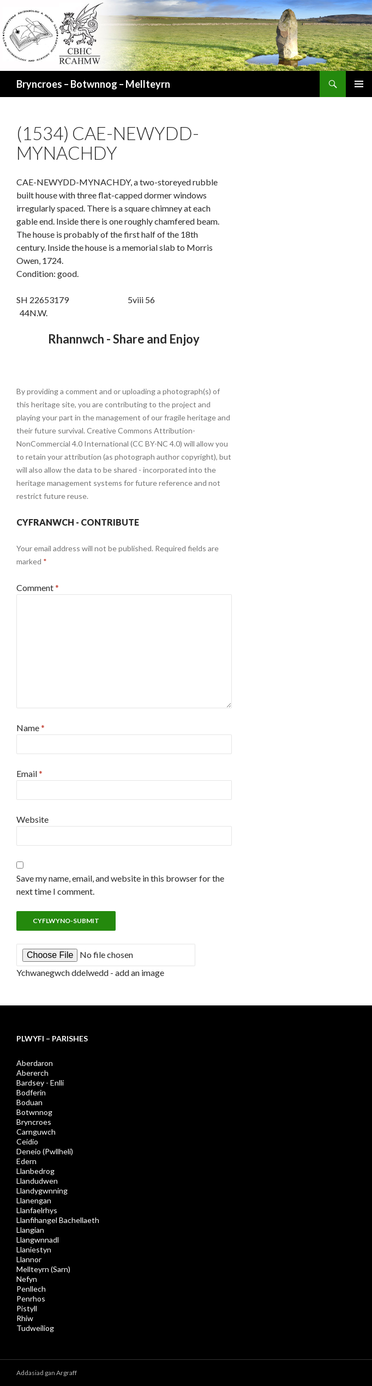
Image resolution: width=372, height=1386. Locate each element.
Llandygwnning (42, 1190)
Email (29, 773)
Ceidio (27, 1141)
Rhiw (24, 1318)
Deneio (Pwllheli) (44, 1151)
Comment (37, 587)
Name (30, 727)
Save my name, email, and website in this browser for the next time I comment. (120, 884)
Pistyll (26, 1308)
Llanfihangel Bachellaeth (57, 1220)
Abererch (32, 1072)
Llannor (28, 1259)
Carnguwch (36, 1131)
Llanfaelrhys (36, 1210)
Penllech (31, 1288)
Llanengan (33, 1200)
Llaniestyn (33, 1249)
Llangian (30, 1229)
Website (32, 819)
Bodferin (31, 1092)
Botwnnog (34, 1112)
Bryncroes (33, 1121)
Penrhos (30, 1298)
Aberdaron (34, 1063)
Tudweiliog (35, 1328)
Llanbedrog (35, 1171)
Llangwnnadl (37, 1239)
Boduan (29, 1102)
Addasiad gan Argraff (46, 1373)
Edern (26, 1161)
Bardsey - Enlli (40, 1082)
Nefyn (26, 1278)
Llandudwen (37, 1180)
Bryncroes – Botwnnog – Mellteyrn (93, 84)
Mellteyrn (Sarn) (43, 1269)
